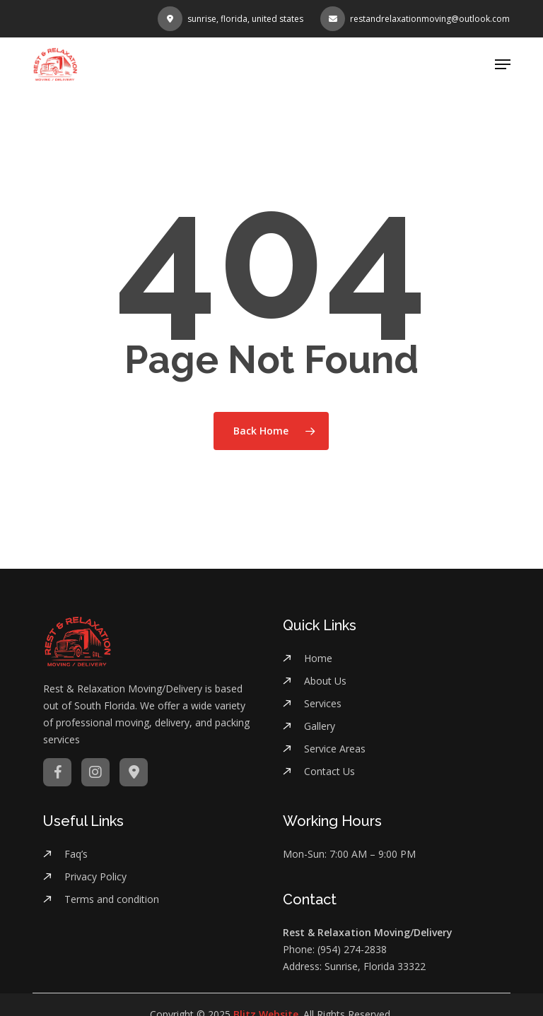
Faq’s (76, 854)
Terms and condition (111, 899)
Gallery (319, 726)
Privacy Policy (95, 876)
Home (318, 658)
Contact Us (329, 771)
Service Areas (335, 748)
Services (322, 703)
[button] (502, 64)
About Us (325, 680)
